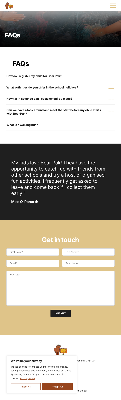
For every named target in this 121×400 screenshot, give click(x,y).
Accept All (57, 386)
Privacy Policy (27, 378)
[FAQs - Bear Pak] (9, 5)
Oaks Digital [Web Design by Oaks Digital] (80, 390)
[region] (41, 375)
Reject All (25, 386)
